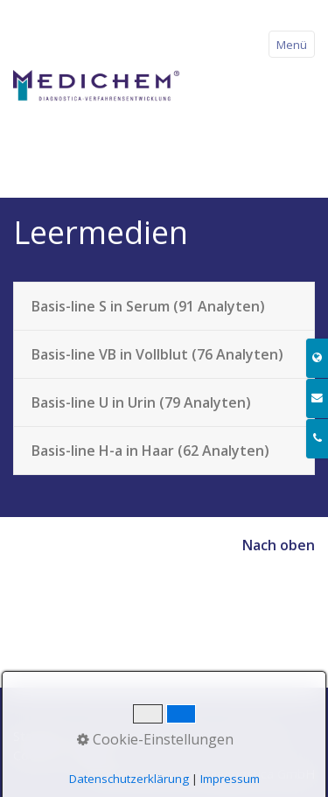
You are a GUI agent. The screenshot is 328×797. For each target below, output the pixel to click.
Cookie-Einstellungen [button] (155, 739)
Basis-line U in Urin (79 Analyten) (141, 402)
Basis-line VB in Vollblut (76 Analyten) (157, 354)
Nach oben (278, 545)
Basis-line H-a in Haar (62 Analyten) (150, 450)
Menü (291, 44)
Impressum (230, 779)
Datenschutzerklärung (129, 779)
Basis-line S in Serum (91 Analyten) (148, 306)
